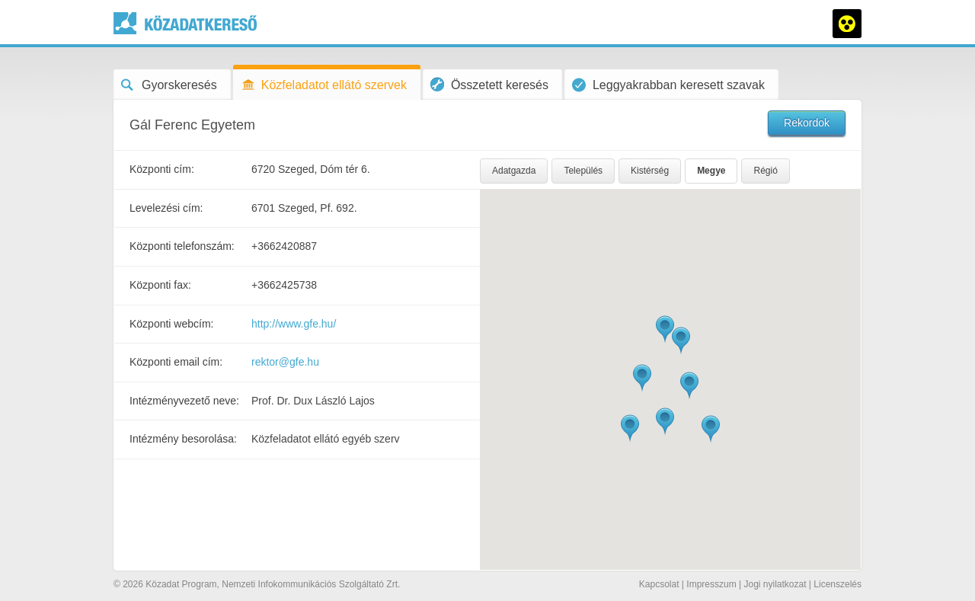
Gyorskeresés (169, 85)
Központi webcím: (171, 324)
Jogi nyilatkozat (774, 584)
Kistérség (650, 170)
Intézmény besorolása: (183, 439)
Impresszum (711, 584)
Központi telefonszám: (182, 246)
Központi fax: (160, 285)
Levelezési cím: (166, 208)
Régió (765, 170)
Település (583, 170)
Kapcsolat (659, 584)
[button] (665, 329)
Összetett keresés (489, 84)
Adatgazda (513, 170)
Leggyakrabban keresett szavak (668, 85)
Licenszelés (838, 584)
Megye (711, 170)
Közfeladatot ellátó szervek (324, 85)
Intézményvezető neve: (184, 401)
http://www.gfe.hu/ (293, 324)
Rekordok (807, 123)
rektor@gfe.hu (285, 362)
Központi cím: (161, 169)
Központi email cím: (175, 362)
